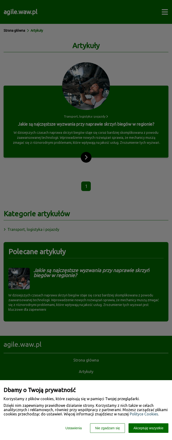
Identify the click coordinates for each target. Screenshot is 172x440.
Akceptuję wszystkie (148, 428)
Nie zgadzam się (107, 428)
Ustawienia (73, 428)
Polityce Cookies (144, 414)
